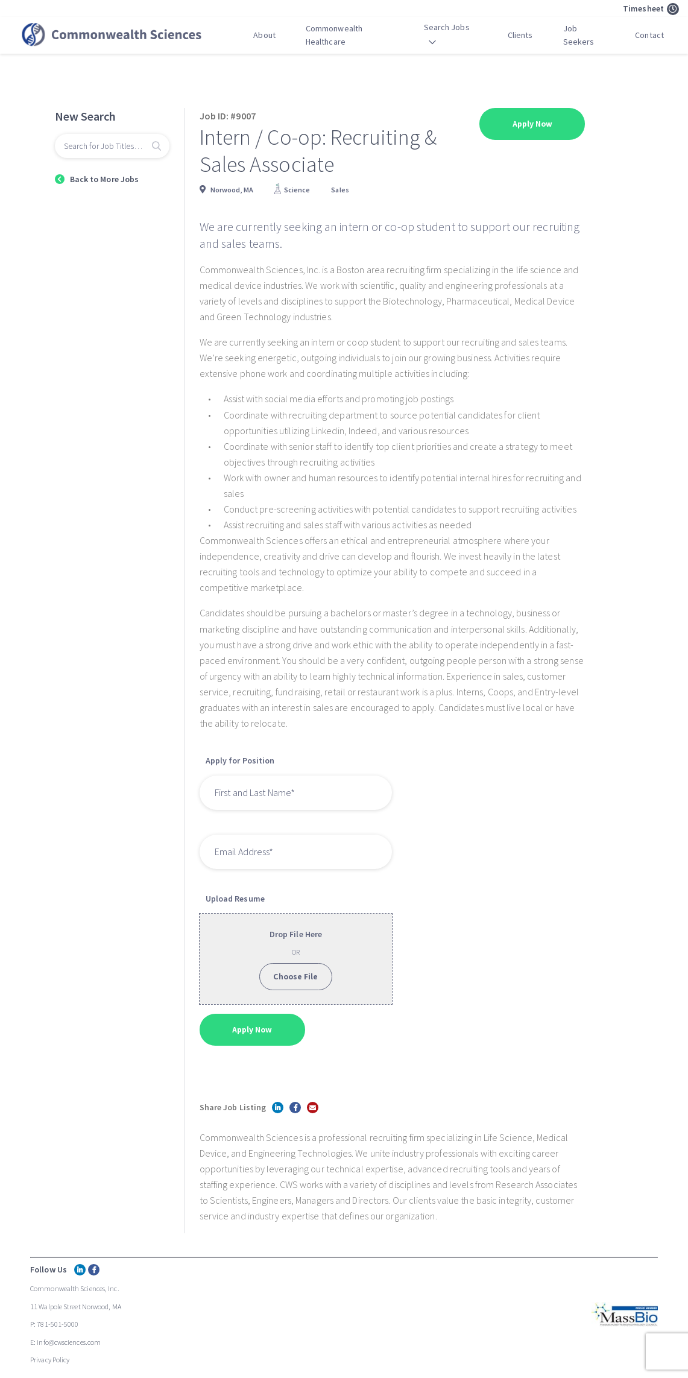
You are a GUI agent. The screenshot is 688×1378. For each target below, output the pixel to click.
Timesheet (651, 9)
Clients (520, 35)
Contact (649, 35)
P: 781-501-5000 (54, 1324)
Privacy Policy (49, 1359)
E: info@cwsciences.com (65, 1342)
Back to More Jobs (104, 179)
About (264, 35)
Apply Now (533, 123)
